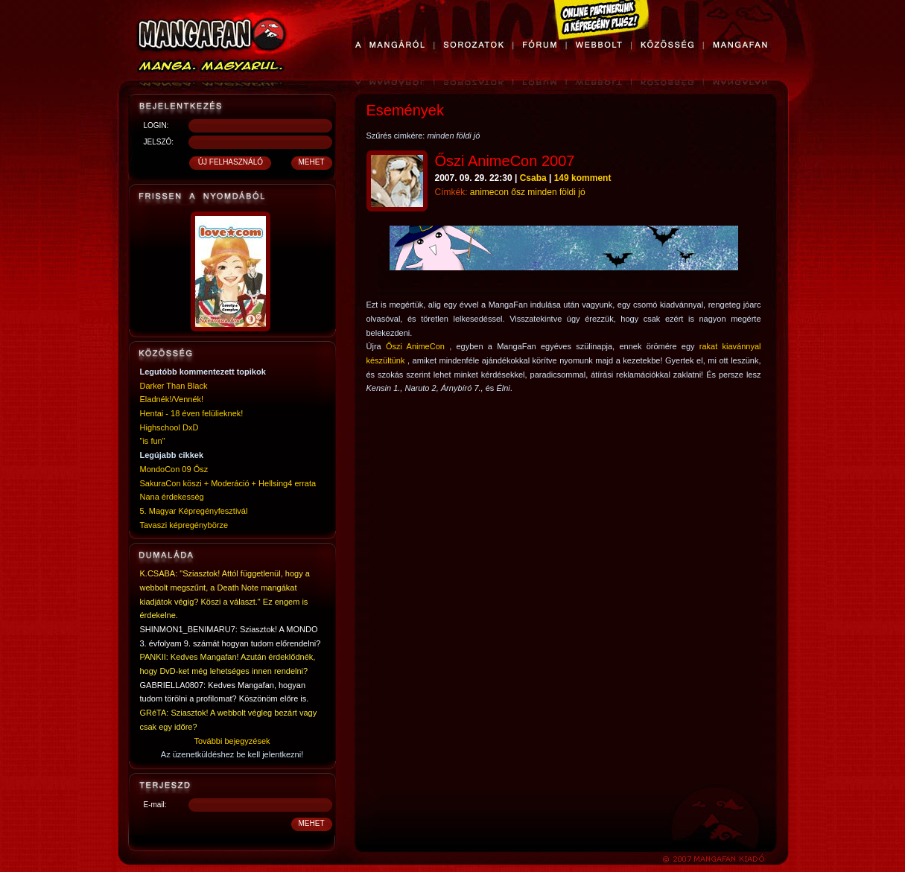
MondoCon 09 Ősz (174, 469)
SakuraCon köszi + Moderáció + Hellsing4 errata (228, 483)
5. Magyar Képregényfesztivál (194, 510)
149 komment (583, 178)
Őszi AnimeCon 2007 (505, 161)
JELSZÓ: (159, 142)
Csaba (533, 178)
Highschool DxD (169, 427)
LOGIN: (156, 125)
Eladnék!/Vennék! (172, 399)
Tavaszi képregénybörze (184, 525)
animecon (489, 192)
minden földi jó (556, 192)
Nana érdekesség (172, 496)
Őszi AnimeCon (415, 346)
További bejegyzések (232, 740)
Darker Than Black (174, 385)
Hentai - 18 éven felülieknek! (192, 413)
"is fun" (152, 440)
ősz (518, 192)
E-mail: (155, 805)
